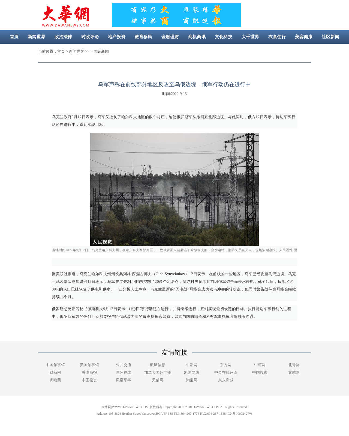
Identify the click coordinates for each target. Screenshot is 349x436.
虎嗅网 (55, 380)
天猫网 (157, 380)
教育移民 (143, 36)
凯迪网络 (191, 372)
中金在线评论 (225, 372)
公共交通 (123, 365)
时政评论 (90, 36)
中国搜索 (259, 372)
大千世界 (250, 36)
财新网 (55, 372)
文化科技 (223, 36)
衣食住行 (277, 36)
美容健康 (303, 36)
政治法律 (63, 36)
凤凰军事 (123, 380)
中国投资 (89, 380)
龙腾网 (294, 372)
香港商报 (89, 372)
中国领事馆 (55, 365)
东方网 (225, 365)
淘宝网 (191, 380)
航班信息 (157, 365)
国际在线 (123, 372)
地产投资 (116, 36)
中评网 (260, 365)
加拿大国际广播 (157, 372)
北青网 (294, 365)
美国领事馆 (89, 365)
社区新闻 (330, 36)
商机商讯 (197, 36)
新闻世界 (36, 36)
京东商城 (225, 380)
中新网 (191, 365)
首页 (14, 36)
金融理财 (170, 36)
